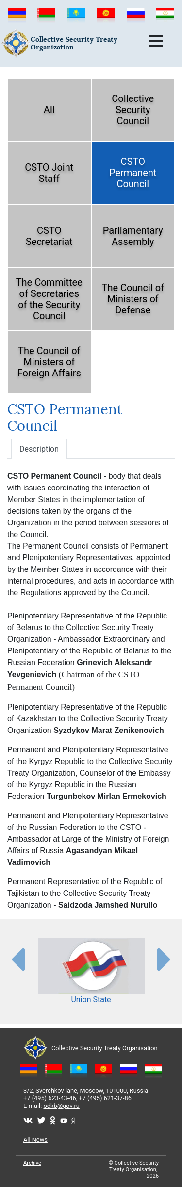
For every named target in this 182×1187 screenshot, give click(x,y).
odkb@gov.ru (62, 1105)
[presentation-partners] (17, 959)
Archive (32, 1163)
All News (35, 1139)
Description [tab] (39, 449)
